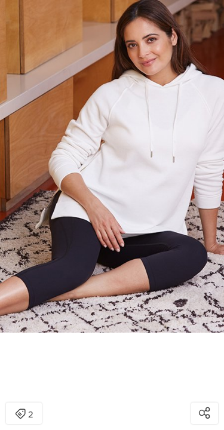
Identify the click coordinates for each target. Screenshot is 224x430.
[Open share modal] (204, 413)
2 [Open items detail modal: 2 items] (24, 414)
